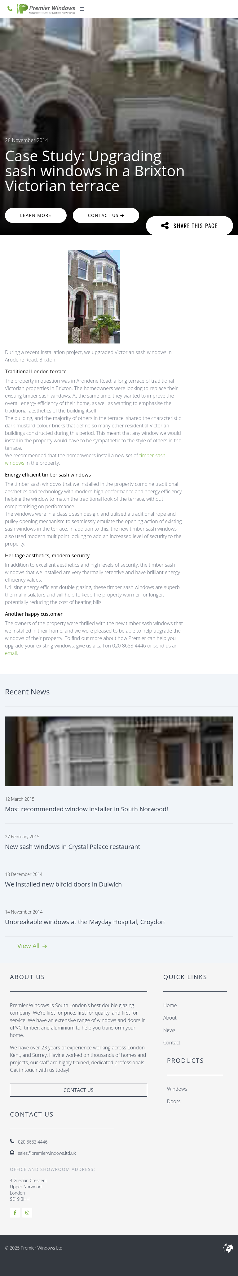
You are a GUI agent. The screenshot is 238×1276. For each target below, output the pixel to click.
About (170, 1017)
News (169, 1030)
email (11, 653)
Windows (177, 1088)
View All (32, 946)
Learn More (35, 215)
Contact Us (106, 215)
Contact (172, 1042)
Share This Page (189, 225)
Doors (174, 1101)
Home (170, 1005)
